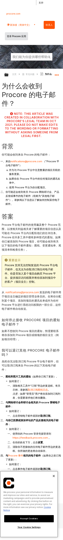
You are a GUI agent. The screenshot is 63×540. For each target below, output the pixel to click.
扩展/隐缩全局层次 (8, 75)
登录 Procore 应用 (16, 36)
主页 (14, 74)
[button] (49, 56)
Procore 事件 (15, 455)
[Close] (53, 476)
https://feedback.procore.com (30, 437)
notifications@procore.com (26, 161)
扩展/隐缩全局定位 (57, 73)
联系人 (49, 25)
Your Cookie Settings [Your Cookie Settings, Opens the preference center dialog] (29, 527)
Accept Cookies (29, 518)
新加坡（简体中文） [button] (20, 24)
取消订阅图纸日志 (38, 389)
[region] (29, 504)
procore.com (13, 13)
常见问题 (28, 74)
